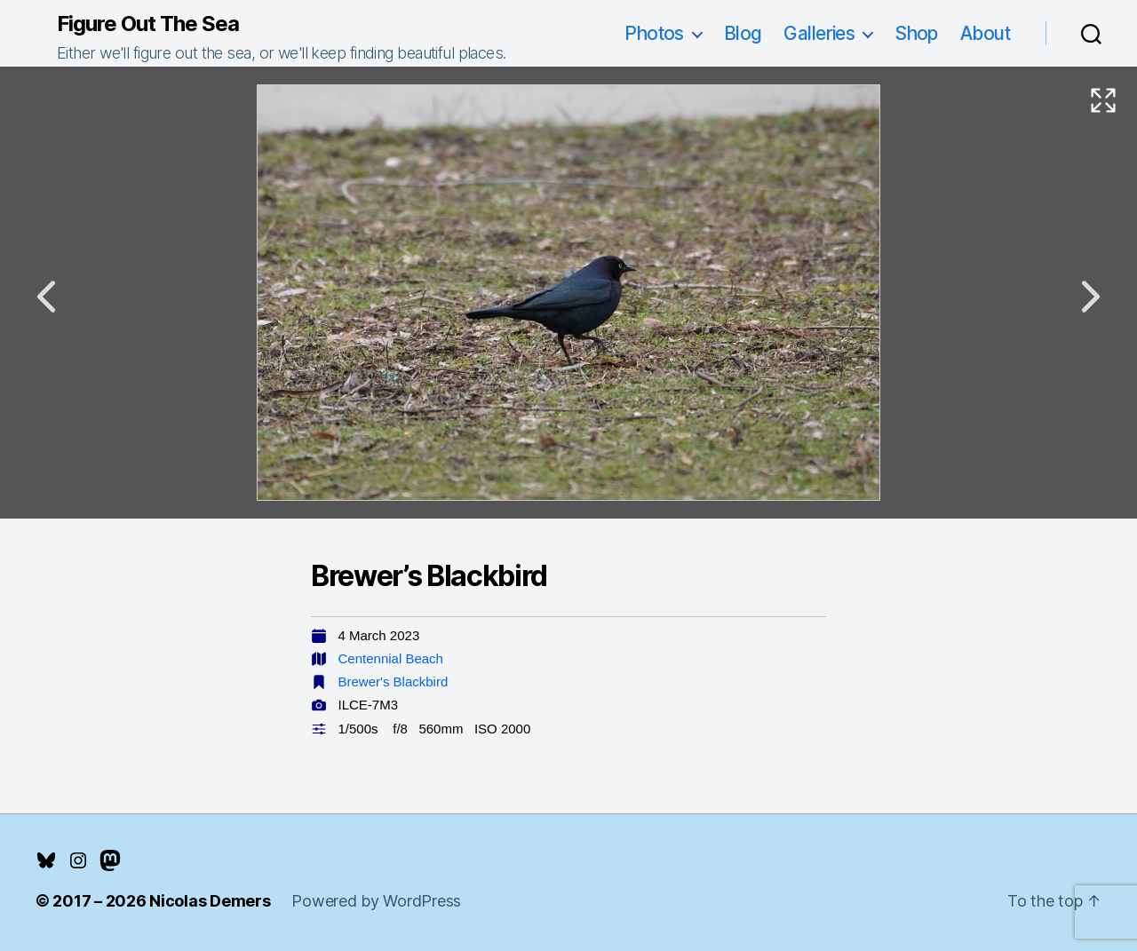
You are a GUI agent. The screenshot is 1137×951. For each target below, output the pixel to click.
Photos (654, 33)
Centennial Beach (390, 658)
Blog (743, 33)
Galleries (819, 33)
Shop (916, 33)
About (985, 33)
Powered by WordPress (376, 901)
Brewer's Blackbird (393, 681)
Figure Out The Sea (148, 24)
